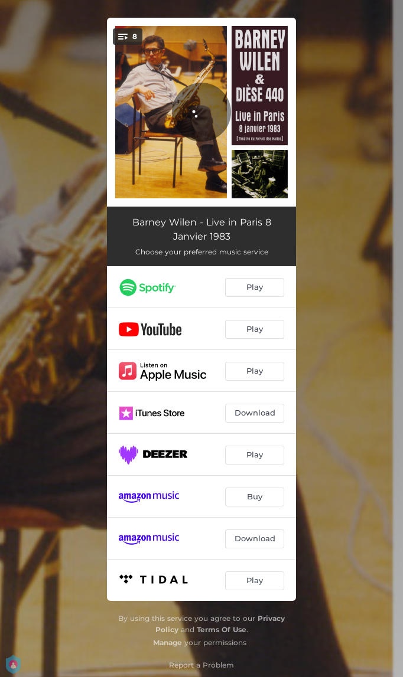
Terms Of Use (221, 629)
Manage (167, 642)
